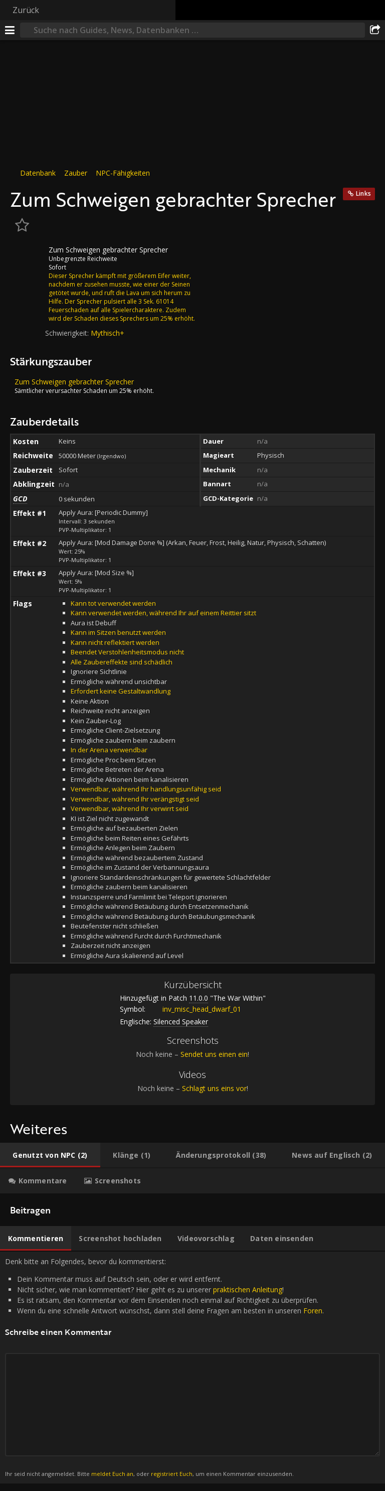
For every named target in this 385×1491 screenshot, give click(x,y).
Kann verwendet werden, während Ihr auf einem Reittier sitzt (163, 612)
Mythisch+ (107, 333)
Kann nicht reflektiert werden (115, 642)
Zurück (26, 10)
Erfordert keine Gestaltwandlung (120, 691)
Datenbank (38, 173)
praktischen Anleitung (247, 1289)
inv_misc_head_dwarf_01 (194, 1009)
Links (363, 193)
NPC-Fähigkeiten (123, 173)
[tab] (50, 1155)
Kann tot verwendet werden (113, 603)
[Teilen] (375, 30)
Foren (312, 1310)
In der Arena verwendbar (109, 749)
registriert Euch (171, 1473)
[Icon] (27, 257)
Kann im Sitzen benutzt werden (118, 632)
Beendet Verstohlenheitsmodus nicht (127, 651)
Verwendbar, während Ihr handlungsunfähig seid (146, 788)
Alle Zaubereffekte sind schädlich (121, 661)
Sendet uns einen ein (214, 1054)
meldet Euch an (112, 1473)
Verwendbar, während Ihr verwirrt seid (129, 808)
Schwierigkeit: (68, 333)
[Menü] (10, 30)
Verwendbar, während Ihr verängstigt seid (135, 798)
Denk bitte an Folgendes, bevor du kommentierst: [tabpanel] (192, 1367)
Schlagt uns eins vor (214, 1088)
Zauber (75, 173)
